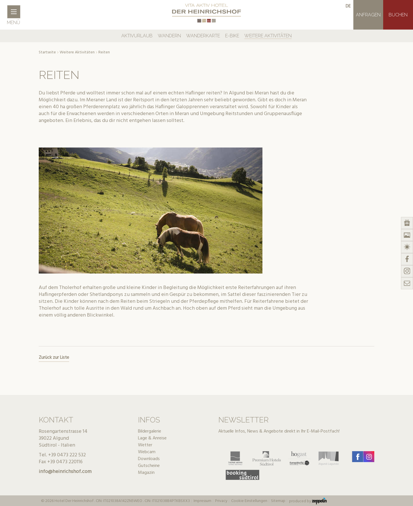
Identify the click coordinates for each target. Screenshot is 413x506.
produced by (308, 501)
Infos (149, 420)
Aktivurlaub (137, 35)
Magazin (146, 472)
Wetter (145, 445)
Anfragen (368, 15)
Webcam (146, 452)
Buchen (398, 15)
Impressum (202, 501)
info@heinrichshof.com (65, 472)
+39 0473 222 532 (67, 455)
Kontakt (56, 420)
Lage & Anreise (152, 438)
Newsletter (243, 420)
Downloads (149, 459)
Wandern (169, 35)
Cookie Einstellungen (249, 501)
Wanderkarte (203, 35)
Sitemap (278, 501)
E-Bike (232, 35)
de (348, 6)
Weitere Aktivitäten (268, 35)
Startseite (47, 52)
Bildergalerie (149, 431)
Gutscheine (149, 466)
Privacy (221, 501)
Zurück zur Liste (54, 357)
